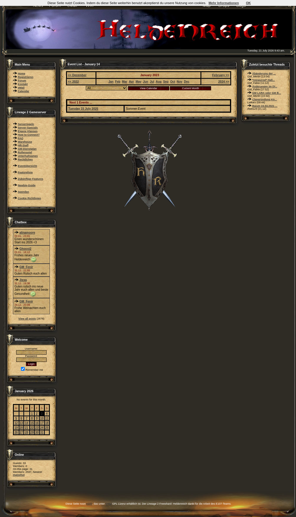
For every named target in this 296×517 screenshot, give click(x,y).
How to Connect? (29, 134)
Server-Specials (28, 127)
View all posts (27, 318)
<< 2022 (73, 81)
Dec (186, 81)
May (138, 81)
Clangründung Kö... (264, 99)
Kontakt (23, 84)
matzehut (19, 474)
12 (16, 423)
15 (32, 423)
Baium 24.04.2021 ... (264, 105)
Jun (145, 81)
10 (41, 418)
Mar (124, 81)
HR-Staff (23, 145)
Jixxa (23, 280)
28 (26, 432)
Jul (152, 81)
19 (16, 427)
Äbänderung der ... (264, 73)
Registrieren (26, 77)
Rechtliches (25, 159)
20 (21, 427)
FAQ (21, 138)
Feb (117, 81)
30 (36, 432)
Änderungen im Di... (264, 86)
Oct (172, 81)
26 (16, 432)
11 (46, 418)
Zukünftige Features (30, 178)
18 (46, 423)
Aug (158, 81)
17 (41, 423)
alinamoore (27, 232)
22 (32, 427)
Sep (165, 81)
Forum (22, 80)
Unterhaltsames (28, 155)
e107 (89, 503)
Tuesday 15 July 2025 (83, 108)
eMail (21, 87)
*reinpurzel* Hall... (263, 80)
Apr (131, 81)
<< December (77, 75)
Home (21, 73)
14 (26, 423)
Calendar (23, 91)
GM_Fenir (26, 267)
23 (36, 427)
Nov (179, 81)
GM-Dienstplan (27, 148)
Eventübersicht (27, 165)
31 (41, 432)
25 (46, 427)
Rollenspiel (25, 152)
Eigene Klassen (28, 131)
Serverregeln (26, 124)
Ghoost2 (25, 248)
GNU (108, 503)
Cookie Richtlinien (29, 198)
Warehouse (25, 141)
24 (41, 427)
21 (26, 427)
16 (36, 423)
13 (21, 423)
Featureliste (25, 172)
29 (32, 432)
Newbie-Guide (27, 185)
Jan (111, 81)
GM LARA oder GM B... (266, 93)
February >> (220, 75)
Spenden (23, 191)
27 (21, 432)
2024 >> (223, 81)
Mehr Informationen (223, 3)
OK (248, 3)
